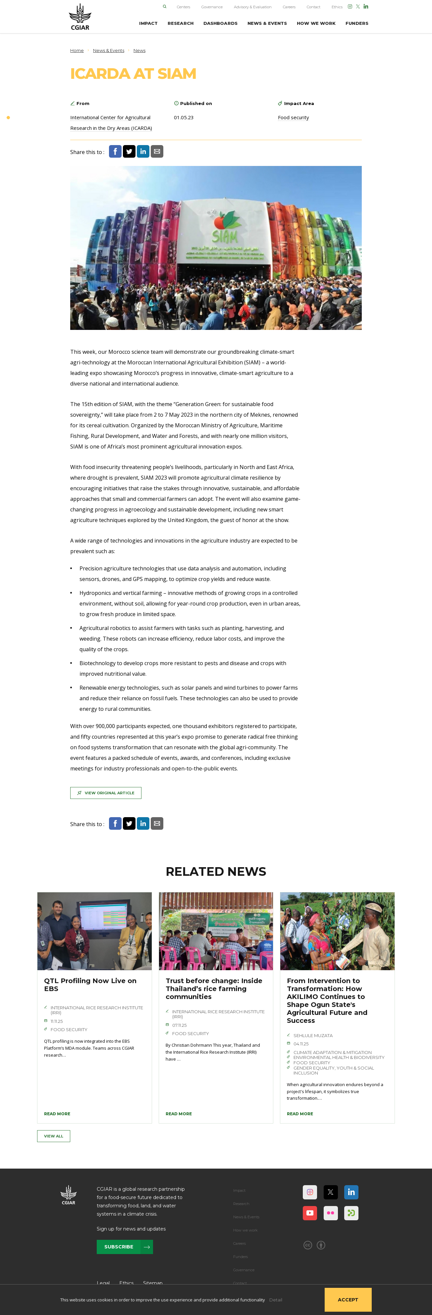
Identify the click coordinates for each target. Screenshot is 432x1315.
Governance (212, 7)
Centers (183, 7)
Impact (239, 1190)
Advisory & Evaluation (253, 7)
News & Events (246, 1217)
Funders (240, 1256)
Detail (275, 1299)
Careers (289, 7)
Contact (313, 7)
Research (241, 1203)
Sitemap (153, 1283)
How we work (245, 1230)
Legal (103, 1283)
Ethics (337, 7)
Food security (293, 117)
